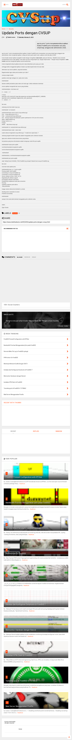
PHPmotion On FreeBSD (16, 553)
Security (11, 29)
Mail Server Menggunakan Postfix (19, 706)
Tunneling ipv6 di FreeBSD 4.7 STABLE (21, 681)
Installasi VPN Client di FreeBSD (19, 655)
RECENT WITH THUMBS (12, 403)
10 (7, 702)
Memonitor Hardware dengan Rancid (21, 630)
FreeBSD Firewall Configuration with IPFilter (24, 477)
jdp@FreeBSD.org (10, 119)
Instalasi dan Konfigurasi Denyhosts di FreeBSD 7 (26, 604)
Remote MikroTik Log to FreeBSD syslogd (23, 528)
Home (3, 29)
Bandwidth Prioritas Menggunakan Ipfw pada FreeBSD (28, 503)
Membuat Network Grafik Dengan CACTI (22, 579)
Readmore (22, 483)
